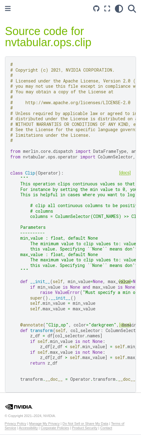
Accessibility (28, 428)
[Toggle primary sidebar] (7, 8)
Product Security (84, 428)
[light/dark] (118, 8)
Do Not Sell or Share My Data (85, 423)
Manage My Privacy (44, 423)
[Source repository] (96, 8)
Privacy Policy (15, 423)
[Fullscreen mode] (107, 8)
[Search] (132, 8)
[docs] (125, 172)
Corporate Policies (55, 428)
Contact (106, 428)
